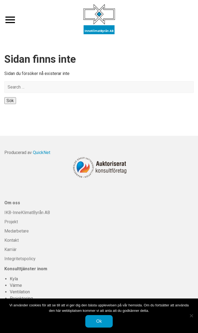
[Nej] (191, 315)
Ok (99, 321)
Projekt (11, 221)
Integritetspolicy (20, 258)
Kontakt (11, 240)
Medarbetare (16, 231)
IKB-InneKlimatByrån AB (27, 212)
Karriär (10, 249)
